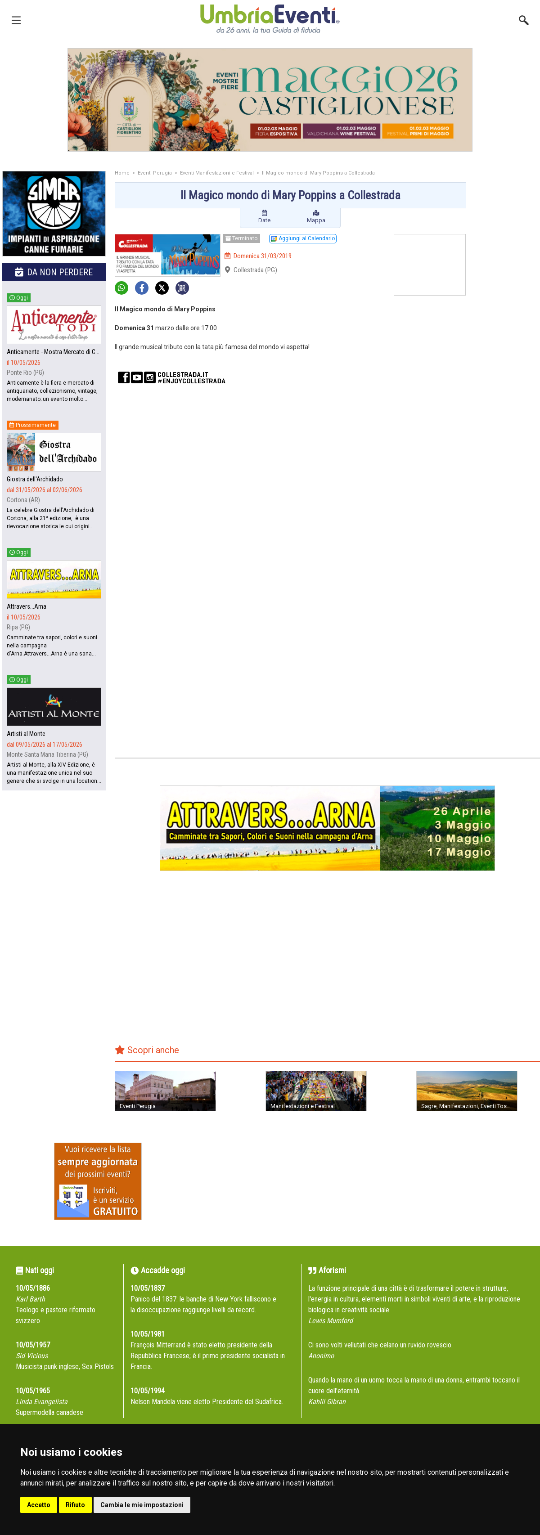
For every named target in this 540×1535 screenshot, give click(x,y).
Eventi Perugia (155, 173)
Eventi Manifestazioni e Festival (217, 173)
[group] (270, 100)
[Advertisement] (506, 314)
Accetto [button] (38, 1504)
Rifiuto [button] (75, 1504)
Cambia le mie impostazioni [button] (142, 1504)
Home (122, 173)
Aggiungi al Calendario (303, 238)
